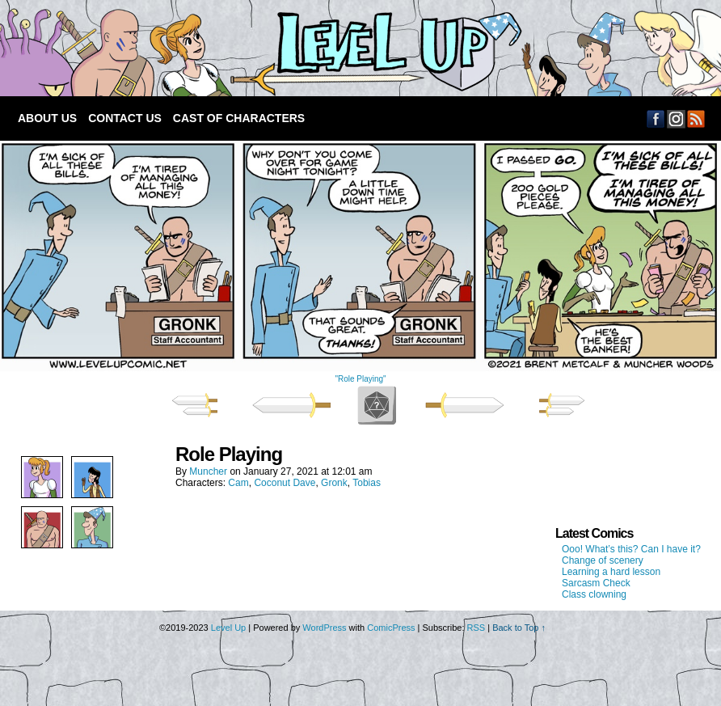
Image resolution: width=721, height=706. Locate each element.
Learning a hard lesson (611, 571)
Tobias (366, 482)
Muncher (208, 471)
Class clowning (594, 594)
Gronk (334, 482)
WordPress (324, 627)
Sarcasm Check (596, 583)
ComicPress (391, 627)
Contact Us (125, 118)
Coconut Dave (284, 482)
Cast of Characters (239, 118)
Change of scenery (602, 560)
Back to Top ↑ (519, 627)
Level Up (228, 627)
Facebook (656, 118)
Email (676, 118)
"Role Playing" (360, 378)
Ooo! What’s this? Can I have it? (631, 549)
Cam (238, 482)
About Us (47, 118)
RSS (696, 118)
